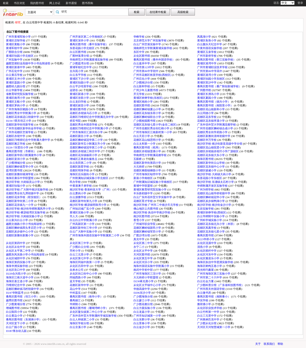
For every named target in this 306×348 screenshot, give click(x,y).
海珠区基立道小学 (17, 281)
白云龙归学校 (78, 101)
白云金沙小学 (142, 327)
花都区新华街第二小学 (20, 201)
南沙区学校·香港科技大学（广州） (91, 189)
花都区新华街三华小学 (84, 227)
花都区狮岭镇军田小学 (147, 231)
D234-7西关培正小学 (19, 120)
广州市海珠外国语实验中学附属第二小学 (95, 235)
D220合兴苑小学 (16, 273)
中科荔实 (75, 292)
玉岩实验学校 (205, 208)
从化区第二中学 (143, 243)
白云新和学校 (142, 86)
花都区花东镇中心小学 (211, 166)
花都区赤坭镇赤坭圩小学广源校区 (218, 151)
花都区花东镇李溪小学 (211, 120)
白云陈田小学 (14, 311)
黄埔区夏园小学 (207, 97)
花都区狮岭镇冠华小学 (211, 197)
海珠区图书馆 (205, 159)
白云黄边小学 (14, 315)
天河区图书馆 (142, 254)
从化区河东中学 (207, 254)
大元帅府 (139, 166)
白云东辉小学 (142, 319)
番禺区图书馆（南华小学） (86, 296)
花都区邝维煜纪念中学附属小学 (89, 128)
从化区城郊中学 (16, 258)
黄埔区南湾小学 (16, 97)
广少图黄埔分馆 (16, 304)
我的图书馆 (37, 3)
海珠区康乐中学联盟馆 (20, 178)
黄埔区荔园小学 (16, 82)
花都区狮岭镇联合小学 (147, 116)
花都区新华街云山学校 (211, 162)
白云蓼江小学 (142, 300)
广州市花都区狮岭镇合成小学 (215, 128)
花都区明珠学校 (80, 170)
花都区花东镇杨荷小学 (84, 155)
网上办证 (54, 3)
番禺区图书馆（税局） (147, 147)
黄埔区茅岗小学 (16, 105)
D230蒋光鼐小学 (143, 281)
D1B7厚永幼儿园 (16, 331)
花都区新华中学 (80, 285)
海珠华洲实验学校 (17, 266)
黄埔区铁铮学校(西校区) (212, 212)
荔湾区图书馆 (14, 170)
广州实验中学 (14, 59)
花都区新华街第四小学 (147, 162)
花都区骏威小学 (207, 170)
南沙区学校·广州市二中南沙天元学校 (156, 204)
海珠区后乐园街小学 (82, 174)
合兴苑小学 (77, 71)
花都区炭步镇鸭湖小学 (211, 201)
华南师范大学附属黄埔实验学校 (89, 59)
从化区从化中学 (16, 246)
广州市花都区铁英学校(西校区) (152, 74)
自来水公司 (77, 269)
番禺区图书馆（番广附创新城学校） (219, 86)
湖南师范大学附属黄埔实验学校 (153, 48)
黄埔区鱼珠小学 (207, 40)
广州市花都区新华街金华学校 (24, 128)
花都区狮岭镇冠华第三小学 (86, 147)
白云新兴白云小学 (17, 220)
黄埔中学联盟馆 (143, 185)
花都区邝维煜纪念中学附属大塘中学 (28, 139)
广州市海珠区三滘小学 (147, 273)
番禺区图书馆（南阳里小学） (215, 105)
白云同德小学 (205, 113)
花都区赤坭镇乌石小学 (84, 113)
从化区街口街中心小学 (84, 273)
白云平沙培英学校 (81, 86)
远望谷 (74, 90)
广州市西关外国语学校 (211, 288)
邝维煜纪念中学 (16, 285)
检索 (5, 3)
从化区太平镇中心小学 (147, 285)
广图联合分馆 (14, 52)
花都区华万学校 (207, 139)
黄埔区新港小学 (80, 94)
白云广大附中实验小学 (84, 231)
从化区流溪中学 (207, 243)
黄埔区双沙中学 (207, 82)
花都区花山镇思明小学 (147, 139)
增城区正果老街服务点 (84, 159)
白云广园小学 (14, 327)
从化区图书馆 (142, 55)
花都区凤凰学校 (207, 227)
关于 (258, 343)
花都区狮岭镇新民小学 (147, 227)
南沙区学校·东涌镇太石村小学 (216, 181)
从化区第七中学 (80, 258)
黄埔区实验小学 (80, 212)
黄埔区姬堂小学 (80, 105)
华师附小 (75, 304)
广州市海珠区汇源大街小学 (86, 132)
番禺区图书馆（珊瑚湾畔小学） (89, 308)
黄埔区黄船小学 (16, 44)
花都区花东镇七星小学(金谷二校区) (155, 124)
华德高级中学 (142, 288)
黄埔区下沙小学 (80, 78)
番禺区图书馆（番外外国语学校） (154, 59)
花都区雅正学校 (16, 143)
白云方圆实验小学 (144, 308)
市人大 (74, 216)
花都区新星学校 (80, 166)
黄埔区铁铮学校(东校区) (148, 97)
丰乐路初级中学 (143, 193)
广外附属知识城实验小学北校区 (89, 178)
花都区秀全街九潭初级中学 (23, 193)
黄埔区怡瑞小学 (16, 185)
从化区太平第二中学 (18, 250)
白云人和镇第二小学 (82, 319)
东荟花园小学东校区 (210, 178)
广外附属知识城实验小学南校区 (153, 181)
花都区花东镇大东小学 (211, 155)
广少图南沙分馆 (143, 82)
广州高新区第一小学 (82, 223)
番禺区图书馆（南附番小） (214, 296)
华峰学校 (139, 36)
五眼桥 (137, 159)
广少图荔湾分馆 (80, 63)
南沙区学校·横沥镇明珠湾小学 (88, 204)
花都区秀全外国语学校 (84, 124)
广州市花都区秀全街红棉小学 (151, 128)
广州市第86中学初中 (146, 71)
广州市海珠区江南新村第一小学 (153, 132)
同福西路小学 (78, 277)
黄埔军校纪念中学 (81, 67)
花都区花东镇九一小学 (20, 204)
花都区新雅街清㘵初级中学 (214, 136)
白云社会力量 (205, 281)
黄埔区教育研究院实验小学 (150, 189)
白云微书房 (204, 292)
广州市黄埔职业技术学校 (212, 67)
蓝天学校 (75, 281)
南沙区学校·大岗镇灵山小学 (23, 181)
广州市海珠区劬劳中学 (147, 174)
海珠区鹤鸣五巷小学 (210, 266)
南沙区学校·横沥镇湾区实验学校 (26, 212)
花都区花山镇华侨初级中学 (214, 193)
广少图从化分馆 (207, 323)
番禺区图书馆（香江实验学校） (217, 59)
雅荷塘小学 (204, 304)
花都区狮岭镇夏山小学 (147, 109)
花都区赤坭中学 (16, 136)
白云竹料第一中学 (208, 311)
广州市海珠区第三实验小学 (214, 273)
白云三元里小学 (80, 254)
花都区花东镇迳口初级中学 (23, 116)
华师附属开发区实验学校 (212, 185)
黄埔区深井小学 (80, 40)
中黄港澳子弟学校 (81, 185)
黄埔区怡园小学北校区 (20, 55)
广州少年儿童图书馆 (146, 90)
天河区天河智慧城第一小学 (214, 327)
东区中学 (139, 52)
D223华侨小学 (206, 239)
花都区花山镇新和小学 (211, 109)
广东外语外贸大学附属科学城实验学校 (93, 315)
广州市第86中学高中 (210, 71)
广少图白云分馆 (80, 246)
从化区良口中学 (16, 269)
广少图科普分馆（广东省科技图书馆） (221, 285)
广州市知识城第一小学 (147, 315)
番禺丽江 (75, 300)
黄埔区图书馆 (78, 109)
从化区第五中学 (143, 258)
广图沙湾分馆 (142, 235)
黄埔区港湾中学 (207, 63)
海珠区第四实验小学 (18, 262)
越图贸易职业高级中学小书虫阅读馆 (28, 63)
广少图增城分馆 (16, 162)
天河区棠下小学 (16, 323)
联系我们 (269, 343)
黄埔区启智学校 (16, 40)
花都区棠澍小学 (16, 159)
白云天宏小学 (142, 136)
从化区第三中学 (80, 243)
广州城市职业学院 (144, 223)
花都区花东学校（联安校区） (24, 197)
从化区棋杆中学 (207, 250)
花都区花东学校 (207, 116)
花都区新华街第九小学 (84, 201)
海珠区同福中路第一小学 (85, 262)
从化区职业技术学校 (210, 308)
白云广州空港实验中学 (147, 44)
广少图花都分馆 (143, 304)
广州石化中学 (14, 71)
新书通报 (71, 3)
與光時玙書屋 (205, 269)
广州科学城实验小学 (210, 220)
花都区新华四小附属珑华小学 (24, 155)
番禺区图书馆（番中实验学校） (89, 44)
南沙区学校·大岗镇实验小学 (23, 216)
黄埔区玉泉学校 (207, 52)
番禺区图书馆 (205, 235)
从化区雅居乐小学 (208, 258)
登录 (300, 2)
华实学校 (203, 300)
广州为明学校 (205, 189)
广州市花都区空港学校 (20, 132)
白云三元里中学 (207, 315)
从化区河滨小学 (143, 262)
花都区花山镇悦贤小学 (211, 147)
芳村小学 (75, 250)
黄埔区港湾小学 (207, 74)
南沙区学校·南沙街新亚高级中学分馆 (220, 143)
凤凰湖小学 (204, 36)
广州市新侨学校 (207, 55)
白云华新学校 (14, 90)
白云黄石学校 (14, 74)
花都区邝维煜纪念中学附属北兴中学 (92, 116)
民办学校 (75, 181)
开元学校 (139, 94)
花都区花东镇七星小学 (211, 231)
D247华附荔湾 (15, 292)
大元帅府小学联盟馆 (146, 277)
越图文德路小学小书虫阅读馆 (24, 223)
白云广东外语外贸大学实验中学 (153, 197)
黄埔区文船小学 (16, 101)
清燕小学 (203, 246)
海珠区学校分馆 (80, 323)
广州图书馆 (204, 90)
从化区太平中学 (143, 250)
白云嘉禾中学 (142, 63)
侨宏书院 (75, 120)
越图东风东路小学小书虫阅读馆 (25, 254)
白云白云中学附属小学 (84, 220)
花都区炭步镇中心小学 (20, 231)
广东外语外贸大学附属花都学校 (217, 124)
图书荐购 (87, 3)
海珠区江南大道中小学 (20, 277)
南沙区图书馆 (142, 216)
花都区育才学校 (143, 201)
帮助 (280, 343)
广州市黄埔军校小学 (18, 36)
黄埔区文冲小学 (16, 78)
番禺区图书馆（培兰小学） (23, 296)
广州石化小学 (142, 78)
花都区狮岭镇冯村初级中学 (23, 288)
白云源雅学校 (78, 197)
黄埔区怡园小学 (80, 82)
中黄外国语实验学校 (210, 48)
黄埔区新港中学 (16, 67)
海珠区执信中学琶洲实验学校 (215, 262)
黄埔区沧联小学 (80, 97)
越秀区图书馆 (14, 300)
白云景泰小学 (142, 323)
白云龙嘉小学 (142, 311)
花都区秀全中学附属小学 (21, 113)
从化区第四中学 (16, 243)
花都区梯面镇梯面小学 (147, 170)
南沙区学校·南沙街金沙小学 (214, 204)
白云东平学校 (78, 74)
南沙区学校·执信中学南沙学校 (152, 212)
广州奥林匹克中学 (208, 319)
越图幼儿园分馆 (16, 86)
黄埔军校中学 (14, 48)
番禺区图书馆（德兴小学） (214, 101)
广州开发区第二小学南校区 (86, 36)
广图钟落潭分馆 (80, 55)
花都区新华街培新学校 (20, 124)
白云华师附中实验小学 (211, 216)
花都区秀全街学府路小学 (212, 132)
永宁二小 (139, 246)
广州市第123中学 (144, 67)
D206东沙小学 (142, 292)
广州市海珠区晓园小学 (20, 109)
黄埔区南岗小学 (143, 101)
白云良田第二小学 (81, 162)
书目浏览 (19, 3)
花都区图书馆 (142, 105)
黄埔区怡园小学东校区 (211, 78)
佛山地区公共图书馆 (146, 208)
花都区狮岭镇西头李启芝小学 (24, 227)
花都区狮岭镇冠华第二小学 (86, 139)
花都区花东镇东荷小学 (147, 113)
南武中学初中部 (143, 269)
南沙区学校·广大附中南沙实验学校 (27, 189)
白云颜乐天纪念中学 (210, 44)
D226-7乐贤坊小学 (17, 147)
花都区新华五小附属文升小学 (88, 143)
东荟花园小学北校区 (82, 48)
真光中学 (139, 239)
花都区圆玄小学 (80, 136)
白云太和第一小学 (144, 143)
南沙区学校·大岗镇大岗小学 (214, 174)
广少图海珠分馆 (143, 296)
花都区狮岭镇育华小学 (20, 166)
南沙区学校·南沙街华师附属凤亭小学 (29, 208)
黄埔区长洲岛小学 (208, 94)
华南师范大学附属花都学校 (150, 155)
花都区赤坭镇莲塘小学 (147, 151)
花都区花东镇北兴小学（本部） (217, 223)
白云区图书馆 (78, 52)
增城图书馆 (13, 308)
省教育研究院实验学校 (20, 94)
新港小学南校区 (143, 178)
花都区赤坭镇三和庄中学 (85, 151)
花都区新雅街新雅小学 (20, 235)
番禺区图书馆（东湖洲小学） (24, 319)
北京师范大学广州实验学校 (150, 40)
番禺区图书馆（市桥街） (21, 151)
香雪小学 (139, 220)
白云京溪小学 (78, 327)
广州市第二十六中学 (210, 277)
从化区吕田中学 (80, 266)
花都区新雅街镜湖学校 (20, 174)
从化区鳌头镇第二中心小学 (86, 311)
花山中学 (75, 288)
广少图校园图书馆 (144, 120)
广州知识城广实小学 (82, 208)
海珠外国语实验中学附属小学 (151, 266)
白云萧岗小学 (78, 193)
